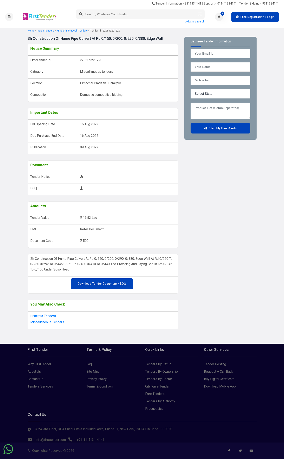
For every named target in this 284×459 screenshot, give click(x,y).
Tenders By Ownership (161, 371)
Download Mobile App (220, 386)
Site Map (92, 371)
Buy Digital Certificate (219, 379)
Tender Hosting (215, 364)
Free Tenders (155, 393)
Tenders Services (40, 386)
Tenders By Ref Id (158, 364)
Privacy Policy (96, 379)
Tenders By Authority (160, 401)
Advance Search (195, 21)
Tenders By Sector (158, 379)
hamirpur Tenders (43, 316)
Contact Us (35, 379)
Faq (89, 364)
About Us (34, 371)
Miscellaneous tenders (47, 322)
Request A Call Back (218, 371)
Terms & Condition (99, 386)
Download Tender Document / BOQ (102, 284)
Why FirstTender (39, 364)
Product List (154, 408)
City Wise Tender (157, 386)
